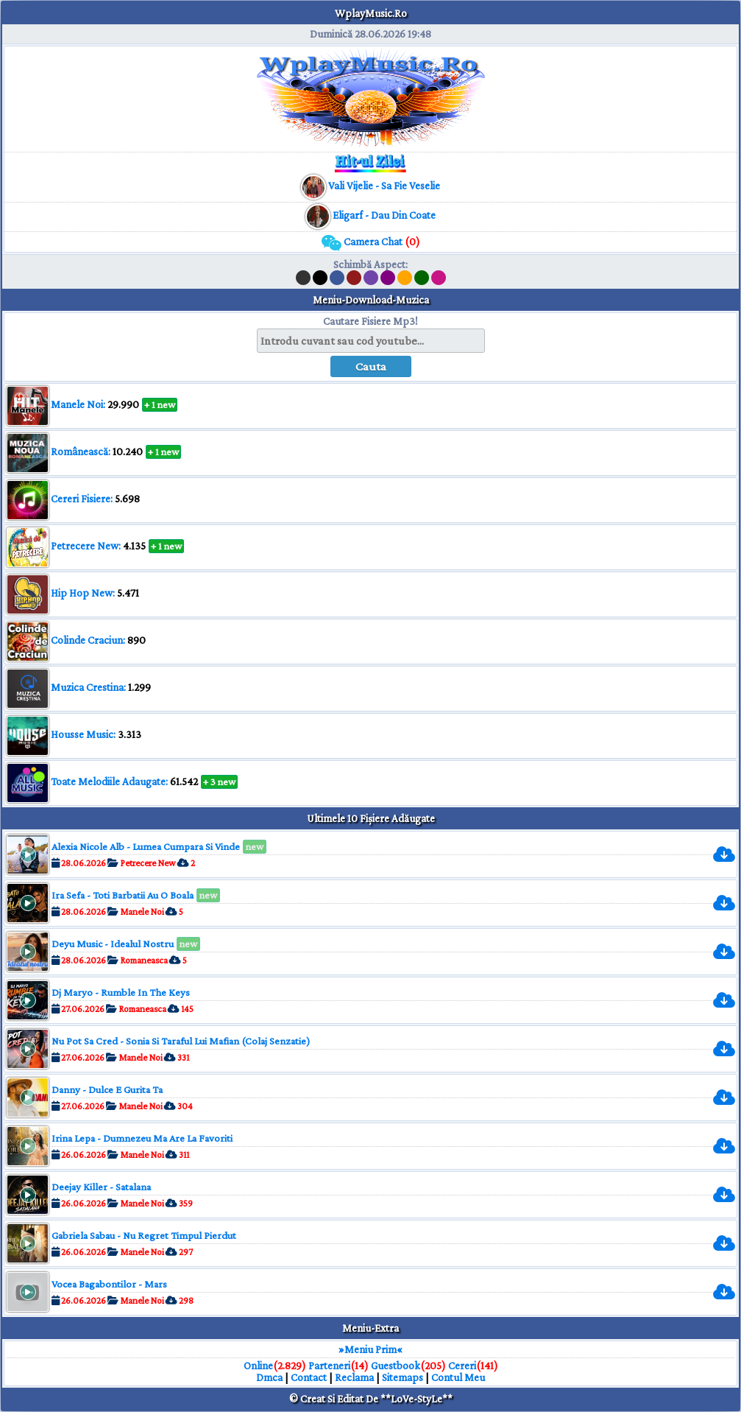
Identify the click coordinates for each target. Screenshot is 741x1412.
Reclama (354, 1377)
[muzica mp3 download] (383, 186)
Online (258, 1365)
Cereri (462, 1365)
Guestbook (395, 1365)
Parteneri (329, 1365)
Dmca (269, 1377)
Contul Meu (458, 1377)
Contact (309, 1377)
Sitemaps (402, 1377)
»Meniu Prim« (370, 1349)
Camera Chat (370, 241)
